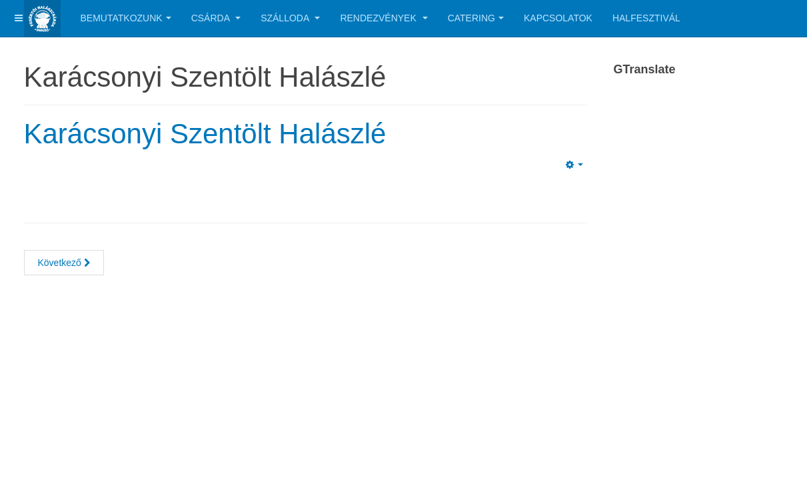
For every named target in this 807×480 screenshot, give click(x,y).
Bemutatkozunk (126, 18)
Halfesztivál (646, 18)
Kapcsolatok (558, 18)
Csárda (216, 18)
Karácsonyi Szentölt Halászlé (205, 133)
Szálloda (290, 18)
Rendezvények (383, 18)
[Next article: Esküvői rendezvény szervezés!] (64, 262)
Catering (476, 18)
